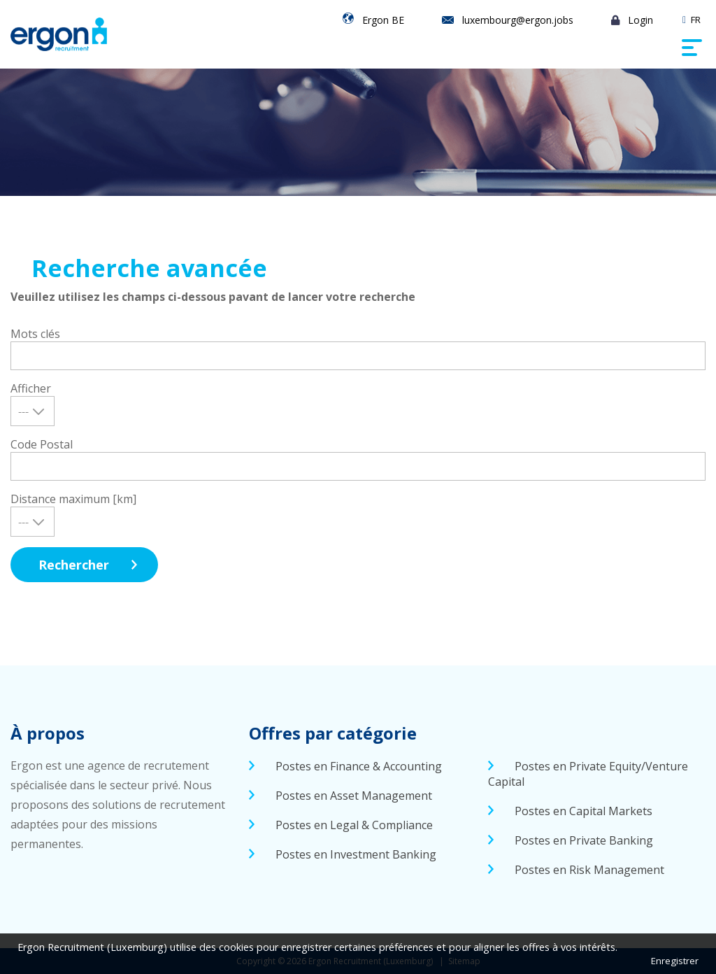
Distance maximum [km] (73, 499)
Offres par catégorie (333, 732)
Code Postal (41, 444)
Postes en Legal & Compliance (354, 825)
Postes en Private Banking (584, 840)
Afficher (30, 388)
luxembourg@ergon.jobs (517, 20)
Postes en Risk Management (589, 869)
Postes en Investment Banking (355, 854)
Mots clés (35, 333)
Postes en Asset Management (353, 795)
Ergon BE (383, 20)
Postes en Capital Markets (583, 811)
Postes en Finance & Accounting (358, 766)
